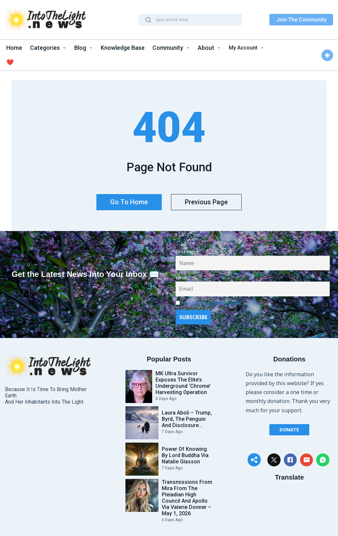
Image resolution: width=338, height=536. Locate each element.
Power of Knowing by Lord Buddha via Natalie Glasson (185, 453)
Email (181, 276)
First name (187, 250)
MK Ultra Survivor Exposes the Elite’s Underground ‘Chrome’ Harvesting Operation (183, 381)
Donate (289, 427)
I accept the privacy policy (212, 301)
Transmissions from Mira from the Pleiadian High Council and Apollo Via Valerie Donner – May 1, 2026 (187, 496)
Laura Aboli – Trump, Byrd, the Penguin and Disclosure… (187, 417)
